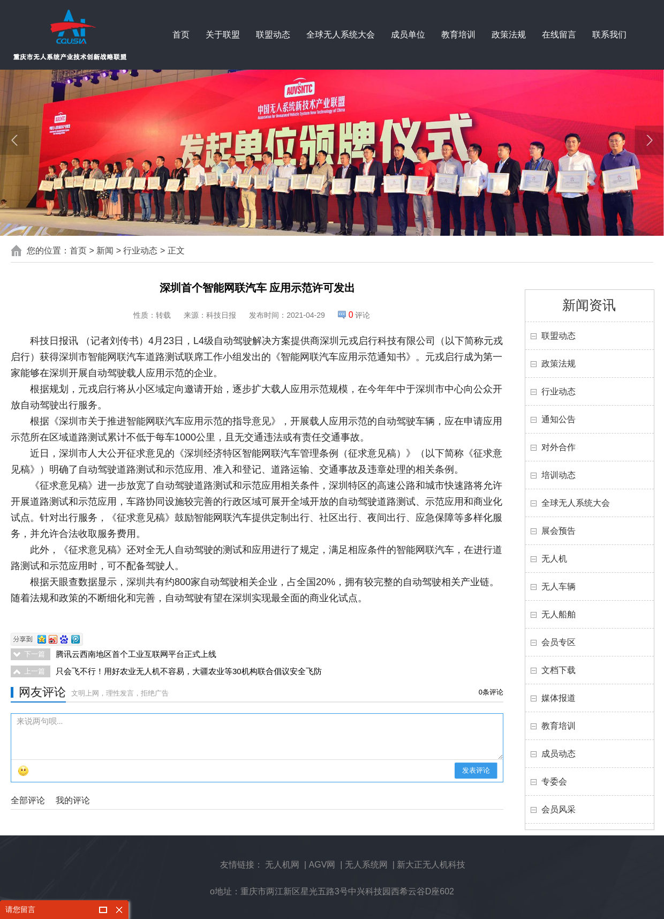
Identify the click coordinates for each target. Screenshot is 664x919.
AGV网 (322, 864)
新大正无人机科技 (431, 864)
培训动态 (558, 475)
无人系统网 (366, 864)
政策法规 (509, 34)
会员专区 (558, 642)
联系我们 (609, 34)
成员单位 (408, 34)
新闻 (105, 250)
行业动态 (140, 250)
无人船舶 (558, 614)
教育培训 (458, 34)
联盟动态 (273, 34)
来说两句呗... (260, 736)
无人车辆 (558, 586)
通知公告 (558, 419)
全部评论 (28, 800)
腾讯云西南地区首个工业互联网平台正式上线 (136, 654)
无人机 (554, 558)
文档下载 (558, 670)
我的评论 (73, 800)
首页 (181, 34)
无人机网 (282, 864)
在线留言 (559, 34)
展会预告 (558, 530)
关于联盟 (223, 34)
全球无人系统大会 (340, 34)
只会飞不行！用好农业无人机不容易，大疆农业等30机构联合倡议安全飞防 (189, 671)
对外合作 (558, 447)
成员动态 (558, 753)
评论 (359, 315)
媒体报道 (558, 698)
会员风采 (558, 809)
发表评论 (476, 770)
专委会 (554, 781)
